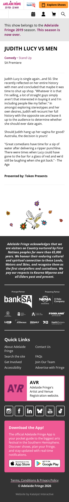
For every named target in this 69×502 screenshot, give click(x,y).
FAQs (38, 356)
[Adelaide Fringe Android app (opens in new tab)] (47, 463)
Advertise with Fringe (49, 368)
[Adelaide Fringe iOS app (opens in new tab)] (20, 463)
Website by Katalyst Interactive (35, 494)
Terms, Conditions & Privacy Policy (35, 480)
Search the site (14, 356)
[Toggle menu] (4, 14)
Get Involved (13, 362)
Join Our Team (45, 362)
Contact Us (43, 347)
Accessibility (12, 368)
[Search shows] (64, 14)
